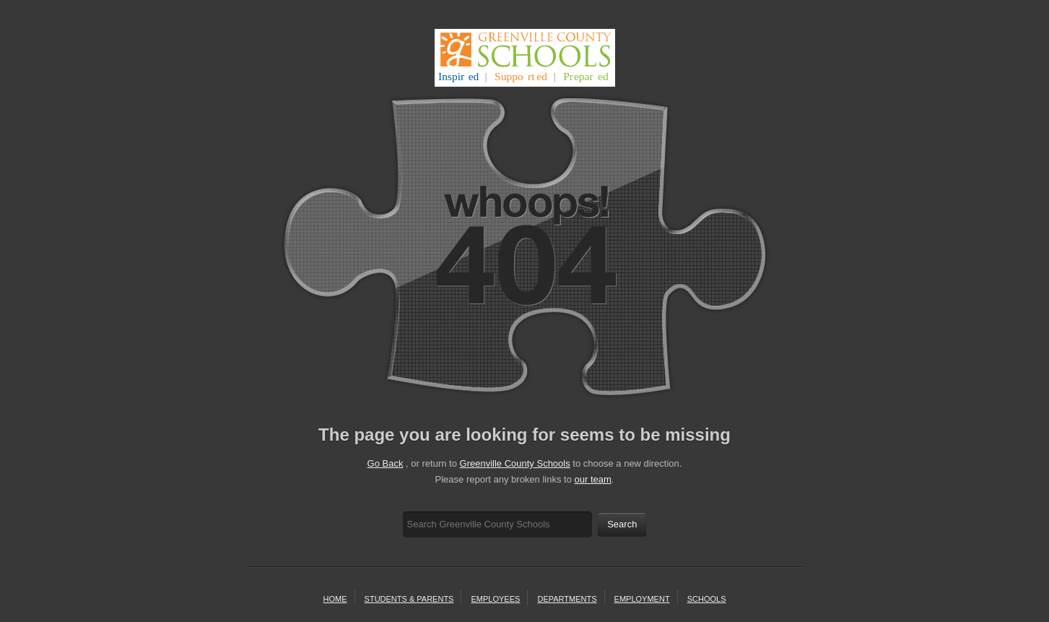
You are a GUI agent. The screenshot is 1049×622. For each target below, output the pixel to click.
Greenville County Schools (515, 463)
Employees (496, 599)
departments (566, 599)
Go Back (385, 463)
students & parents (409, 599)
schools (706, 599)
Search (622, 524)
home (335, 599)
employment (642, 599)
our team (593, 479)
